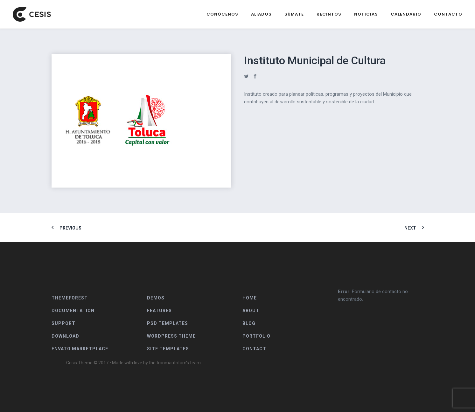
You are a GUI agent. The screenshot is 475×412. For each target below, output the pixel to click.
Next (410, 227)
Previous (70, 227)
